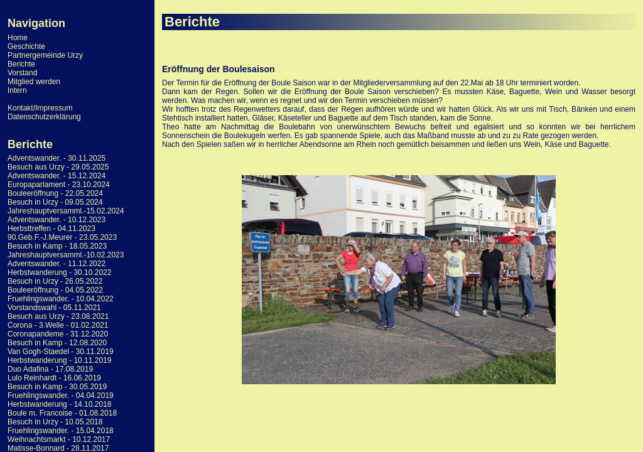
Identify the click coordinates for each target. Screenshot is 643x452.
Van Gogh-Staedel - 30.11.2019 (61, 351)
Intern (17, 90)
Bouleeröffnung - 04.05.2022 (55, 290)
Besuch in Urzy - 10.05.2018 (55, 421)
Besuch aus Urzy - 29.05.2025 (58, 167)
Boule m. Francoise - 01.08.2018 (62, 413)
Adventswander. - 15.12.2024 (56, 175)
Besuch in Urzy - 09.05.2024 (55, 202)
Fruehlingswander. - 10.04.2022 (61, 298)
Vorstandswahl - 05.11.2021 (54, 307)
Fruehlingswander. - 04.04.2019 (61, 395)
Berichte (21, 64)
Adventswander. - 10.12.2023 (56, 219)
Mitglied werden (34, 81)
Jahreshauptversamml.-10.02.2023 (66, 254)
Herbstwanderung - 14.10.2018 (59, 404)
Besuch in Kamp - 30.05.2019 (57, 386)
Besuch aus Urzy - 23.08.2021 (58, 316)
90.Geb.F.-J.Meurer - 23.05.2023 (62, 237)
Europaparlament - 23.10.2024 (59, 184)
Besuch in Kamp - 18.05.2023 (57, 246)
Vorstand (22, 72)
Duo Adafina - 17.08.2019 (50, 369)
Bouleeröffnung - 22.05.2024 (55, 193)
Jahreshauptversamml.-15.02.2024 (66, 211)
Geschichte (26, 46)
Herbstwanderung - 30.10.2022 (59, 272)
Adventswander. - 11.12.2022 (56, 263)
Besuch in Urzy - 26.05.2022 (55, 281)
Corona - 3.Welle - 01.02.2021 (58, 325)
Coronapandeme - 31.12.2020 (58, 334)
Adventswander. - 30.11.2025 (56, 158)
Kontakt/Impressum (40, 108)
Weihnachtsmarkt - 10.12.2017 (59, 439)
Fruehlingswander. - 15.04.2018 (61, 430)
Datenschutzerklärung (44, 116)
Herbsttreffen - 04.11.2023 (51, 228)
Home (18, 37)
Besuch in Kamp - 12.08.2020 (57, 342)
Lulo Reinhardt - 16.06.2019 (54, 378)
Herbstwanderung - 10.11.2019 (59, 360)
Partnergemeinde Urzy (45, 55)
